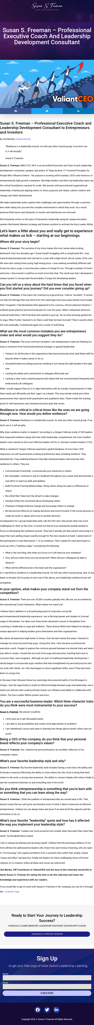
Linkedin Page (12, 891)
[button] (91, 16)
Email (5, 983)
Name (5, 974)
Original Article (23, 139)
